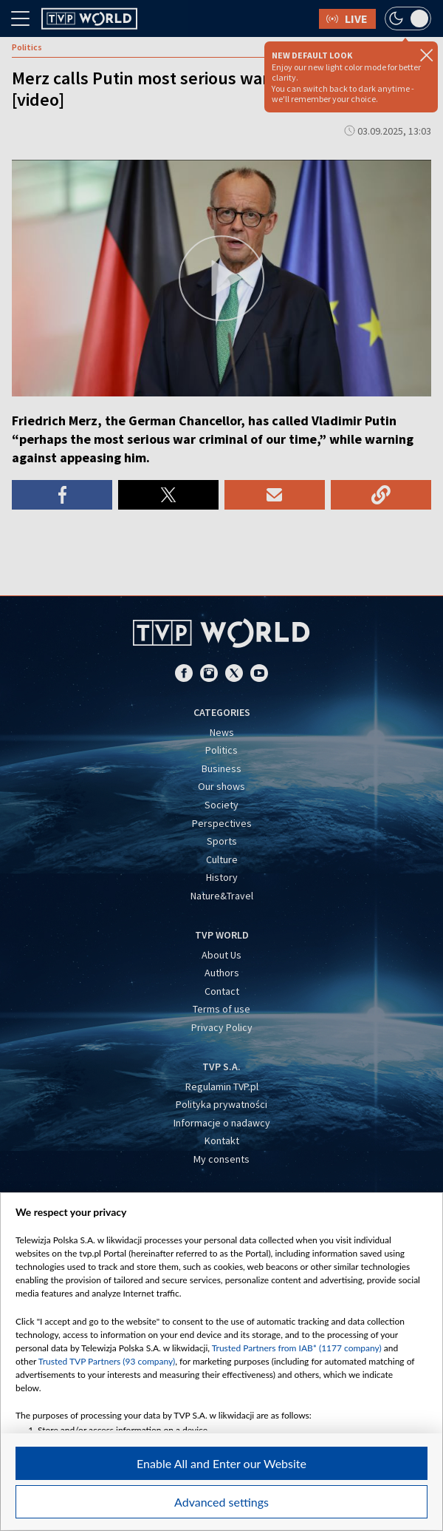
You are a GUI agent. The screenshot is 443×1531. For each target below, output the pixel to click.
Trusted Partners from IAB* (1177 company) (297, 1347)
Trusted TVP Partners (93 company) (106, 1361)
